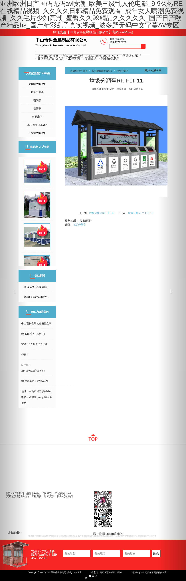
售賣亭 (37, 108)
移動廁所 (37, 116)
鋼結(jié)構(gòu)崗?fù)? (39, 493)
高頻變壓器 (72, 536)
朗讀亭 (37, 100)
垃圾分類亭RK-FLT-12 (140, 212)
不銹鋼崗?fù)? (132, 55)
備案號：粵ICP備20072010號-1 (106, 572)
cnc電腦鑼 (129, 536)
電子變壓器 (63, 536)
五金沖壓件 (120, 536)
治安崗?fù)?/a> (37, 133)
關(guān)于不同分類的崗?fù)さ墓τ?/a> (38, 287)
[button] (14, 290)
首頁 (85, 70)
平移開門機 (151, 536)
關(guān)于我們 (15, 493)
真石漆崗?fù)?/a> (37, 125)
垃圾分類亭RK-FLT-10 (101, 212)
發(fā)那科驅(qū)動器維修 (38, 536)
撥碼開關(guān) (95, 536)
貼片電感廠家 (83, 536)
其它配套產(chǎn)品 (50, 58)
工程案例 (74, 58)
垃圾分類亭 (37, 92)
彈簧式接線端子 (108, 536)
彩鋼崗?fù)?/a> (37, 84)
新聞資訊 (90, 58)
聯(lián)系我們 (110, 58)
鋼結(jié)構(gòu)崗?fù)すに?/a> (38, 297)
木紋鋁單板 (53, 536)
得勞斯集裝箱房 (140, 536)
